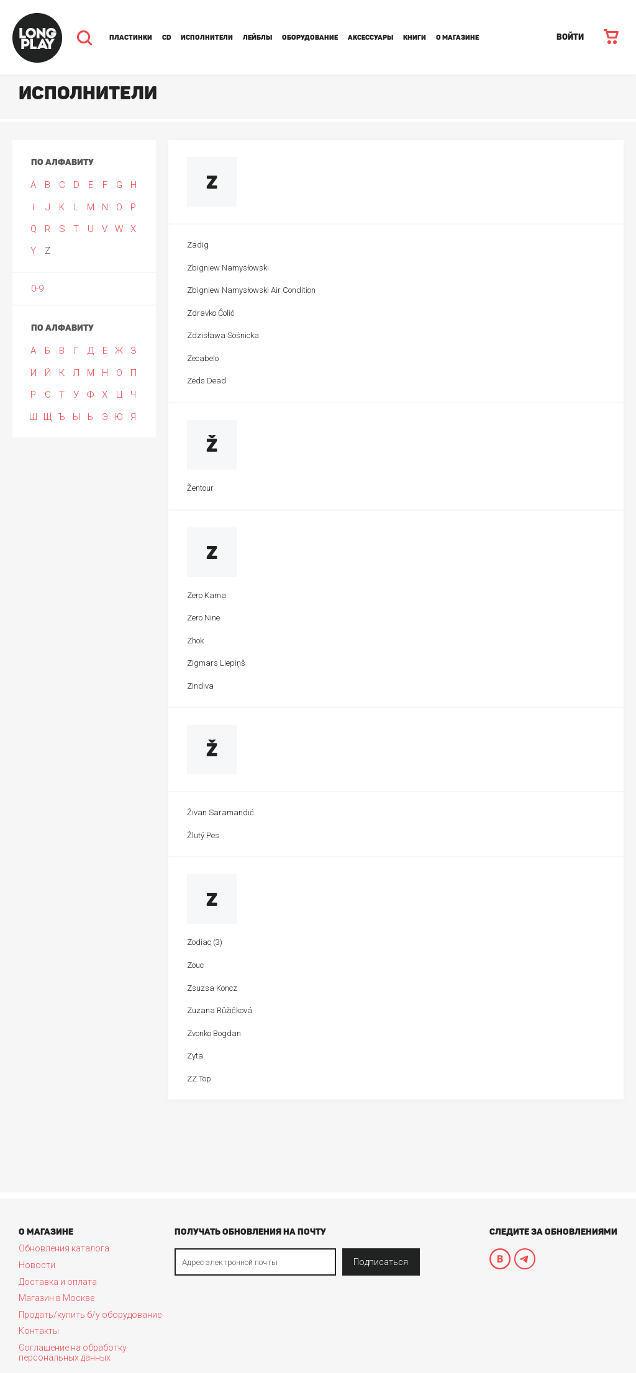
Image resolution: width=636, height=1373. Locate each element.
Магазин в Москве (56, 1298)
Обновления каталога (64, 1248)
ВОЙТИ (570, 37)
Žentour (200, 488)
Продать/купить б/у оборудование (90, 1315)
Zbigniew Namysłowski (228, 267)
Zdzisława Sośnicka (223, 335)
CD (166, 38)
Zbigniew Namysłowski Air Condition (251, 290)
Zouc (195, 965)
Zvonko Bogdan (214, 1033)
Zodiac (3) (204, 942)
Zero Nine (203, 617)
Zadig (198, 244)
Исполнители (207, 38)
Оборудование (310, 38)
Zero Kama (206, 595)
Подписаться (380, 1262)
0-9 (37, 288)
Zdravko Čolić (211, 313)
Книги (414, 38)
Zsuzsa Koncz (212, 988)
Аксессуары (370, 38)
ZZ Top (199, 1078)
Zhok (195, 640)
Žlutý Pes (203, 835)
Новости (37, 1265)
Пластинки (130, 38)
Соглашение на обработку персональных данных (73, 1352)
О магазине (457, 38)
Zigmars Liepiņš (216, 663)
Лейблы (257, 38)
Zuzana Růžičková (219, 1010)
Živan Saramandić (220, 812)
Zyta (195, 1055)
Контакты (39, 1331)
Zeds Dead (206, 380)
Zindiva (200, 686)
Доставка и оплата (58, 1282)
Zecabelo (203, 358)
